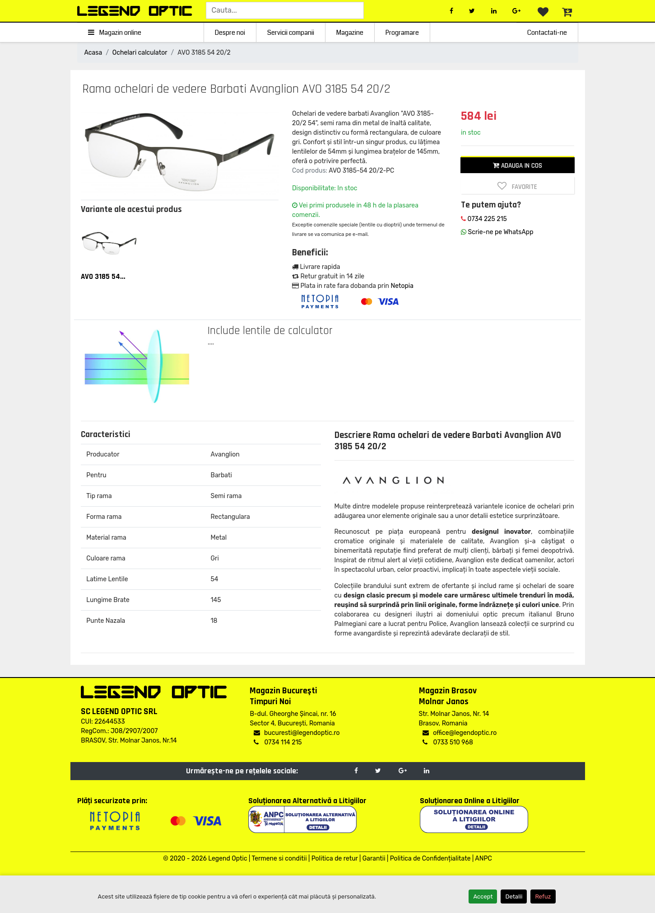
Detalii (513, 896)
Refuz (543, 896)
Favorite (517, 186)
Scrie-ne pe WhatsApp (497, 232)
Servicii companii (290, 32)
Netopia (401, 286)
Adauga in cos (517, 165)
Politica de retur (334, 858)
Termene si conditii (279, 858)
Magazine (349, 32)
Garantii (374, 858)
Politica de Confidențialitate (430, 858)
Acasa (93, 52)
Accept (482, 896)
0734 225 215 (484, 219)
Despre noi (230, 32)
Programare (402, 32)
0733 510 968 (448, 742)
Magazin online (115, 32)
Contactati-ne (547, 32)
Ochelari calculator (139, 52)
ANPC (483, 858)
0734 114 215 (278, 742)
